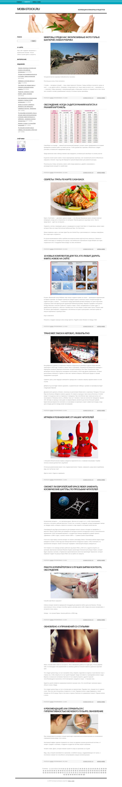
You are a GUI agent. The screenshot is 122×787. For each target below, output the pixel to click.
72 (67, 772)
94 (70, 774)
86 (97, 772)
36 (54, 770)
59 (103, 770)
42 (67, 770)
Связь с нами (37, 1)
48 (80, 770)
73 (69, 772)
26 (97, 768)
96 (75, 774)
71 (65, 772)
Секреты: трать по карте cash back (64, 179)
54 (92, 770)
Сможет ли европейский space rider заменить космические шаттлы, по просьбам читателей (71, 488)
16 (76, 768)
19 (82, 768)
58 (101, 770)
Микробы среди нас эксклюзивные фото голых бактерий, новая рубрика (72, 38)
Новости (27, 1)
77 (77, 772)
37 (56, 770)
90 (105, 772)
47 (77, 770)
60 (105, 770)
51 (86, 770)
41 (65, 770)
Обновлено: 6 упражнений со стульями (66, 626)
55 (95, 770)
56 (97, 770)
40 (62, 770)
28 (101, 768)
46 (75, 770)
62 (45, 772)
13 (69, 768)
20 (84, 768)
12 (67, 768)
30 (105, 768)
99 (81, 774)
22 (88, 768)
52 (88, 770)
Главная (19, 1)
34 (50, 770)
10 (63, 768)
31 (43, 770)
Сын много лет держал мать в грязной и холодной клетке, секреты (26, 87)
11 (65, 768)
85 (95, 772)
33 (48, 770)
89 (103, 772)
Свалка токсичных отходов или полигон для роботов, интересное (27, 70)
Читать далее (101, 97)
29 (103, 768)
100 (84, 774)
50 (84, 770)
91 (64, 774)
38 (58, 770)
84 (92, 772)
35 (52, 770)
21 (86, 768)
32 (45, 770)
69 (60, 772)
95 (72, 774)
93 (68, 774)
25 (95, 768)
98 (79, 774)
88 (101, 772)
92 (66, 774)
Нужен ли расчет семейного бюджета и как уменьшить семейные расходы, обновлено (27, 106)
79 (82, 772)
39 (60, 770)
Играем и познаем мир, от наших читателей (69, 417)
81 (86, 772)
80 (84, 772)
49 (82, 770)
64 (50, 772)
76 (75, 772)
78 (80, 772)
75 (73, 772)
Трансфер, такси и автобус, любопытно (66, 333)
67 (56, 772)
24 (93, 768)
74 (71, 772)
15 (73, 768)
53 (90, 770)
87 (99, 772)
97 (77, 774)
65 (52, 772)
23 (91, 768)
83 (90, 772)
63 (48, 772)
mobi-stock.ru (28, 9)
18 (80, 768)
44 (71, 770)
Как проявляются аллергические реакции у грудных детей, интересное (27, 100)
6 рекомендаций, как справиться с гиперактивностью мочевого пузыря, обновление (73, 710)
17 (78, 768)
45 (73, 770)
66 (54, 772)
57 (99, 770)
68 (58, 772)
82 (88, 772)
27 (99, 768)
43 (69, 770)
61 (43, 772)
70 (62, 772)
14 (71, 768)
